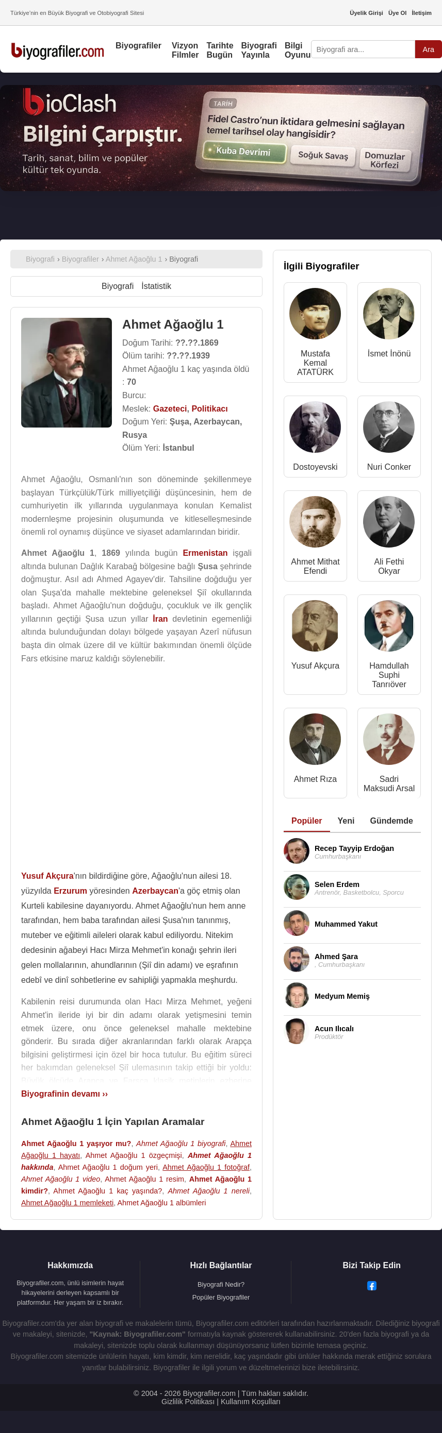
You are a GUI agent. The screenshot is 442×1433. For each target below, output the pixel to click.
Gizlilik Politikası (188, 1401)
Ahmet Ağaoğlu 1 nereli (209, 1191)
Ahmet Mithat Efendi (315, 566)
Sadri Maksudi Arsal (389, 784)
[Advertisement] (136, 763)
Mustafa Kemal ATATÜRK (315, 363)
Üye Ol (397, 13)
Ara (428, 49)
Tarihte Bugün (219, 50)
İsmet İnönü (389, 353)
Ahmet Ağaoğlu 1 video (60, 1179)
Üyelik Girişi (366, 13)
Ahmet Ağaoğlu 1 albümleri (161, 1203)
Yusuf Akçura (315, 665)
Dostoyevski (315, 467)
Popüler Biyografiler (221, 1297)
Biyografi (118, 286)
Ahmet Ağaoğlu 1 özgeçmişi (134, 1155)
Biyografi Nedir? (221, 1284)
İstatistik (156, 286)
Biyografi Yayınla (259, 50)
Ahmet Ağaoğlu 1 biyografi (180, 1143)
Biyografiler (138, 45)
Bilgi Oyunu (298, 50)
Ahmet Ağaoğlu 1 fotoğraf (206, 1167)
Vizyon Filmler (185, 50)
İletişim (422, 13)
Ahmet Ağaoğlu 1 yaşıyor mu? (76, 1143)
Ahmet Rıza (315, 779)
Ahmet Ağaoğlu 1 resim (144, 1179)
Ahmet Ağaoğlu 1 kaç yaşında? (107, 1191)
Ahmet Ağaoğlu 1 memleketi (67, 1203)
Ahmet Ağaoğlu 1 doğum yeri (108, 1167)
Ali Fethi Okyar (389, 566)
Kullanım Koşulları (251, 1401)
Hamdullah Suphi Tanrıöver (388, 675)
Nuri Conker (389, 467)
